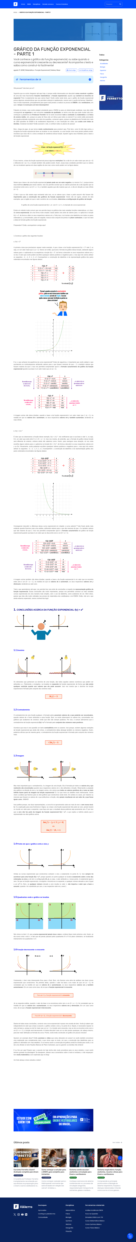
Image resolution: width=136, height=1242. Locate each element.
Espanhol (103, 70)
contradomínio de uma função (25, 715)
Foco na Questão (91, 1214)
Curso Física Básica (92, 1228)
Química (69, 1221)
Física (102, 74)
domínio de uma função (46, 682)
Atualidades (104, 63)
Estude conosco (48, 4)
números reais (46, 688)
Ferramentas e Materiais (94, 1205)
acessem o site (43, 124)
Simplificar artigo (85, 70)
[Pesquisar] (120, 4)
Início (23, 4)
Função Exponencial (42, 70)
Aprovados (42, 1210)
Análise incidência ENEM (94, 1210)
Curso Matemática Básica (94, 1221)
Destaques (42, 1205)
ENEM (29, 4)
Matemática (29, 70)
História (102, 81)
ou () (16, 446)
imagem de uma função (54, 786)
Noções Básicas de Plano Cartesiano (42, 1045)
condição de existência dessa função (49, 134)
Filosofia (69, 1231)
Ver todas (117, 1142)
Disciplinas (36, 4)
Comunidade (43, 1217)
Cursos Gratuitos (62, 4)
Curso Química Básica (93, 1224)
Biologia (102, 67)
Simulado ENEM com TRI (94, 1217)
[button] (16, 1158)
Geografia (103, 77)
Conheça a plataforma (46, 1214)
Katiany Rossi (55, 70)
